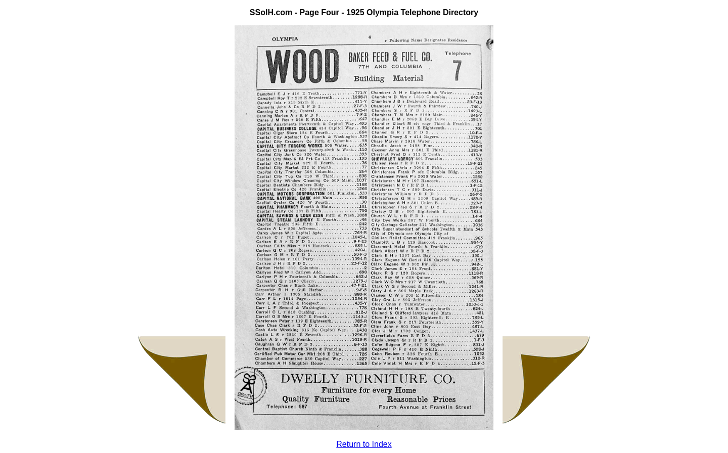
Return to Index (363, 444)
